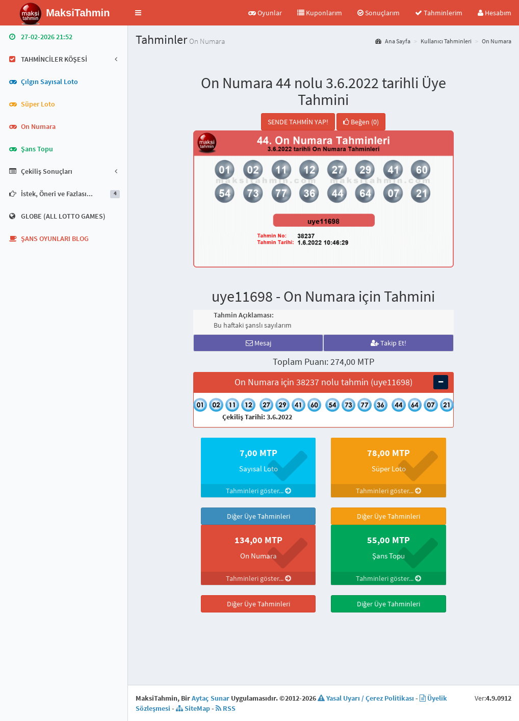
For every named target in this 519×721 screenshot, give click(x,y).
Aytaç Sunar (210, 698)
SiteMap (193, 708)
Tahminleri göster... (258, 490)
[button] (138, 12)
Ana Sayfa (392, 41)
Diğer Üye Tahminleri (258, 516)
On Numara (496, 41)
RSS (226, 708)
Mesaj (258, 343)
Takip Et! (388, 343)
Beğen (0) (361, 121)
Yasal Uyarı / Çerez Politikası (366, 698)
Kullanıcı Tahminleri (446, 41)
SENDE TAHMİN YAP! (298, 121)
